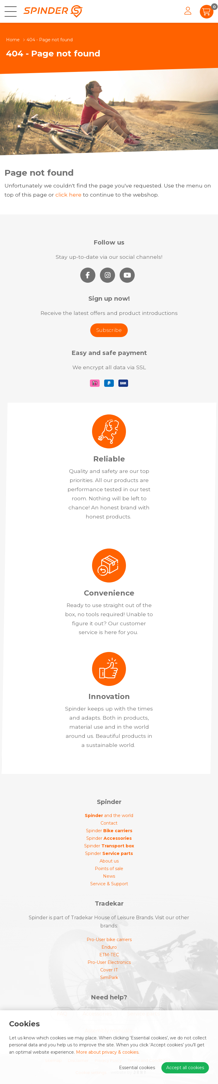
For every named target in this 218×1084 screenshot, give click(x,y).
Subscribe (109, 330)
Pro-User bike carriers (109, 939)
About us (109, 861)
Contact (109, 823)
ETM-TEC (109, 954)
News (109, 876)
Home (13, 39)
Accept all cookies (185, 1067)
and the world (109, 815)
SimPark (109, 977)
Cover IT (109, 970)
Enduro (109, 947)
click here (68, 194)
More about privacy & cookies (107, 1052)
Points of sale (109, 868)
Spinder (109, 830)
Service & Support (109, 883)
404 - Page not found (50, 39)
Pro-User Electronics (109, 962)
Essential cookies (137, 1067)
